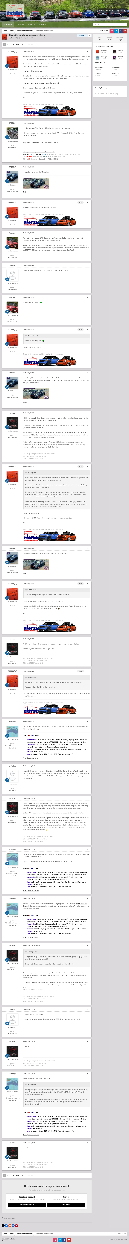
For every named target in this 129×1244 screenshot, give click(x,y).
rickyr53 (12, 1009)
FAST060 (12, 123)
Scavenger (12, 721)
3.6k (12, 435)
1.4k (12, 744)
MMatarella (12, 233)
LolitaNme (12, 766)
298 (12, 255)
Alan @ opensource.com (31, 758)
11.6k (12, 74)
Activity (20, 24)
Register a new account (27, 1204)
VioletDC (120, 57)
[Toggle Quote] (26, 336)
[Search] (103, 24)
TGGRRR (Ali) (15, 38)
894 (12, 287)
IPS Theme (5, 1239)
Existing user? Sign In (107, 10)
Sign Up (119, 10)
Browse (8, 24)
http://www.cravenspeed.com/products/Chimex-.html (41, 83)
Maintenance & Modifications (41, 38)
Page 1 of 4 (31, 44)
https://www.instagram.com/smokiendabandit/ (38, 152)
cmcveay (12, 413)
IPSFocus (12, 1239)
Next (17, 44)
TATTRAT (12, 167)
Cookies (11, 1241)
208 (12, 1031)
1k (12, 145)
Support (43, 24)
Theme (4, 1241)
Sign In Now (66, 1204)
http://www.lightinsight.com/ (32, 71)
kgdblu (12, 265)
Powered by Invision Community (118, 1240)
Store (32, 24)
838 (12, 189)
